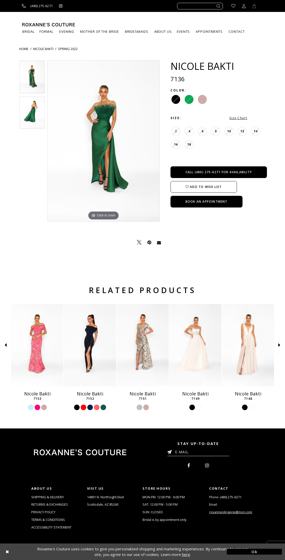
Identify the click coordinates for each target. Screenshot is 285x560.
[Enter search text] (200, 6)
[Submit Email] (170, 451)
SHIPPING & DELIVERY (47, 497)
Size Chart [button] (238, 118)
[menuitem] (183, 32)
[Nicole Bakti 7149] (195, 345)
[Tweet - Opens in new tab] (139, 242)
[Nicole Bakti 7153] (37, 345)
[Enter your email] (198, 453)
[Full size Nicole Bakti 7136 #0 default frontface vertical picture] (104, 140)
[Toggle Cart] (254, 6)
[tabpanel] (32, 78)
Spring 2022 (68, 49)
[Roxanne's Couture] (48, 25)
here (186, 554)
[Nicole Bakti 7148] (248, 345)
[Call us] (37, 6)
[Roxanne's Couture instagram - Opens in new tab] (60, 6)
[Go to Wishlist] (233, 6)
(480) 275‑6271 (230, 497)
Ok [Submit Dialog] (254, 551)
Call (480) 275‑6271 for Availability (219, 172)
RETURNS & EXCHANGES (49, 504)
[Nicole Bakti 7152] (90, 345)
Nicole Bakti (43, 49)
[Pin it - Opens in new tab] (149, 242)
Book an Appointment (206, 201)
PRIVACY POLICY (43, 512)
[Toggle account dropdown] (244, 6)
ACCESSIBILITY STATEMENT (51, 527)
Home (23, 49)
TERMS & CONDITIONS (48, 519)
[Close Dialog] (30, 551)
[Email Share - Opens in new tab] (158, 242)
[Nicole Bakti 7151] (143, 345)
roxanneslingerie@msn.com (230, 512)
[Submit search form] (218, 6)
